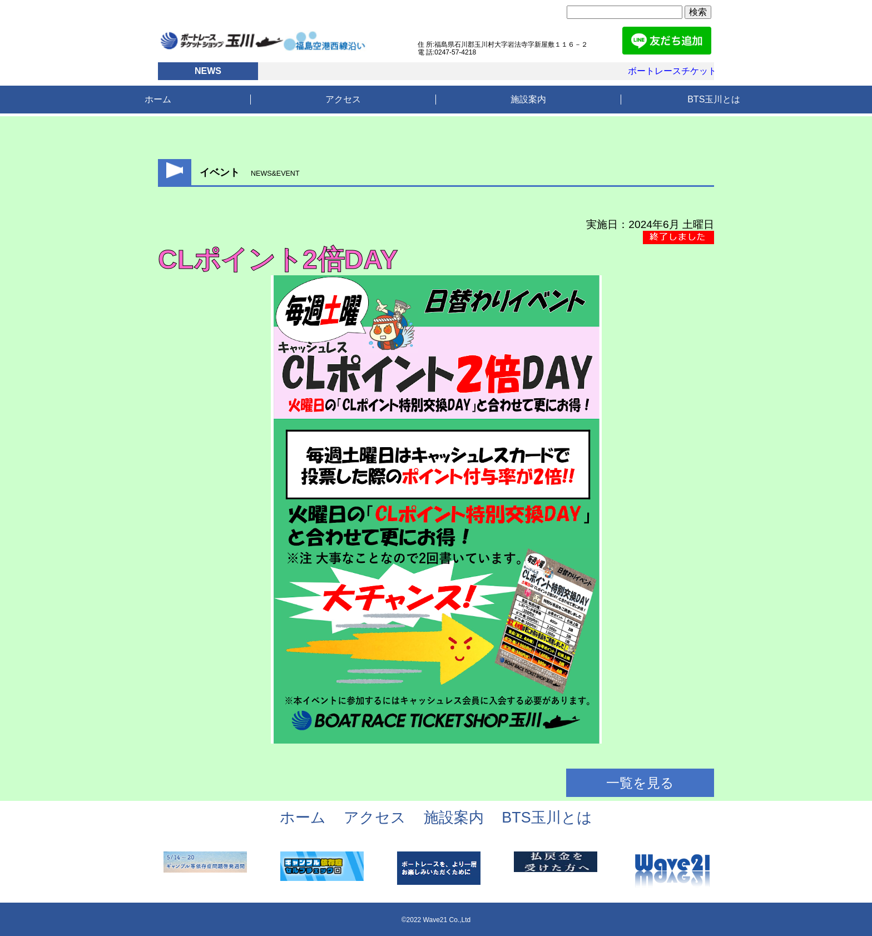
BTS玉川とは (713, 99)
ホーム (158, 99)
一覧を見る (640, 782)
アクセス (343, 99)
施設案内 (528, 99)
